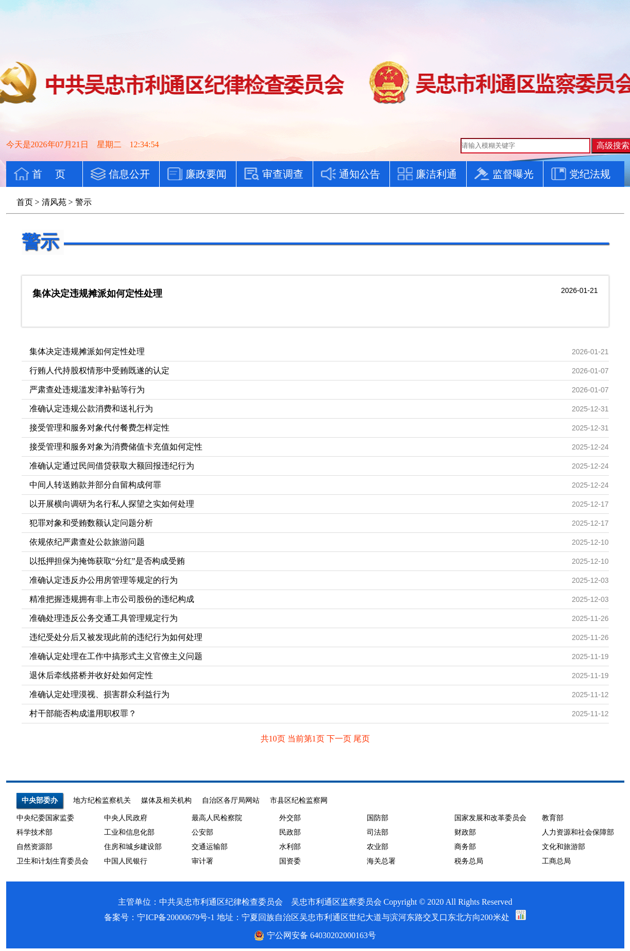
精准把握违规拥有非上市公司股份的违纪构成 (111, 599)
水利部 (290, 847)
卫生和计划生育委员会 (52, 861)
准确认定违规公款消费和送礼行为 (91, 408)
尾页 (361, 738)
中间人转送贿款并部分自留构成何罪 (95, 484)
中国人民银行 (125, 861)
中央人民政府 (125, 818)
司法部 (377, 832)
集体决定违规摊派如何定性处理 (97, 293)
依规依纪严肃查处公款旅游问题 (87, 542)
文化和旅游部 (563, 847)
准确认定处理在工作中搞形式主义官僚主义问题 (115, 656)
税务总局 (468, 861)
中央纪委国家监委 (45, 818)
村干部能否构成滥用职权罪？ (83, 713)
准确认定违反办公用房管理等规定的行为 (103, 580)
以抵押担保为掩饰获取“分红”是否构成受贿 (107, 561)
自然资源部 (34, 847)
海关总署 (381, 861)
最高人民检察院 (217, 818)
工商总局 (556, 861)
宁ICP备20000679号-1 (175, 917)
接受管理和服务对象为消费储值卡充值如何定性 (115, 446)
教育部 (553, 818)
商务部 (465, 847)
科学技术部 (34, 832)
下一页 (340, 738)
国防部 (377, 818)
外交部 (290, 818)
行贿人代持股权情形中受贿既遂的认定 (99, 370)
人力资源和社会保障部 (578, 832)
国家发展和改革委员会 (490, 818)
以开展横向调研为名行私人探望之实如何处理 (111, 503)
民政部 (290, 832)
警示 (40, 242)
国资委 (290, 861)
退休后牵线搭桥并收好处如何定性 (91, 675)
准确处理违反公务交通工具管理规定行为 (103, 618)
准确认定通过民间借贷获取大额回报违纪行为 (111, 465)
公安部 (202, 832)
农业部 (377, 847)
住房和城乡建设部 (133, 847)
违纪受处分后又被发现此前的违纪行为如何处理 (115, 637)
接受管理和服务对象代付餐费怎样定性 (99, 427)
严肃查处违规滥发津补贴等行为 (87, 389)
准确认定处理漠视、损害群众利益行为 (99, 694)
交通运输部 (210, 847)
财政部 (465, 832)
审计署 (202, 861)
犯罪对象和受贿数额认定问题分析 (91, 522)
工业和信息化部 (129, 832)
